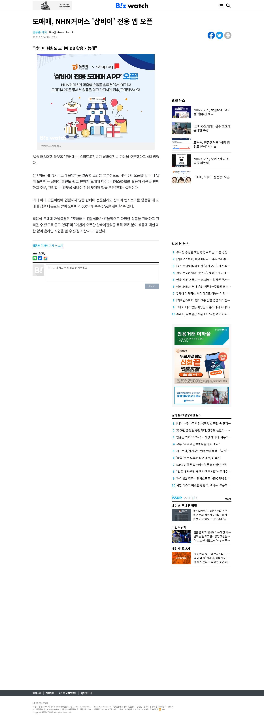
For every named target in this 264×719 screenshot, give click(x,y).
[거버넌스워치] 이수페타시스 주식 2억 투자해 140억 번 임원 (212, 259)
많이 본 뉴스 (180, 243)
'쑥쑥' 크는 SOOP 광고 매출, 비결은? (198, 458)
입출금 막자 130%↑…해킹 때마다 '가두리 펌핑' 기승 (209, 437)
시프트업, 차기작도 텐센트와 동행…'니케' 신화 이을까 (209, 451)
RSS (162, 709)
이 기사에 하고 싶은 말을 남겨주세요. (102, 273)
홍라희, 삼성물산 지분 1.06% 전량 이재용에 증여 (206, 314)
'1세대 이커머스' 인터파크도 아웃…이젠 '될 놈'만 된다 (209, 293)
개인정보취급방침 (67, 693)
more (228, 499)
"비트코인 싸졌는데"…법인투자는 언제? (216, 540)
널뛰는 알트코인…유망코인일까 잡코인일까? (218, 536)
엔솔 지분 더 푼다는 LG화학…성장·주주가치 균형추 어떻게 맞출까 (216, 279)
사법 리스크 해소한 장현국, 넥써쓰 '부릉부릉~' (204, 485)
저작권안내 (86, 693)
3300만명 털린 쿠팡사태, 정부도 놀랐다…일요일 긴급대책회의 (214, 430)
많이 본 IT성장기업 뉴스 (186, 415)
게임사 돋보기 (181, 548)
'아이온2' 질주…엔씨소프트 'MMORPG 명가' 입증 (206, 478)
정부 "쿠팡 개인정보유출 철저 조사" (198, 444)
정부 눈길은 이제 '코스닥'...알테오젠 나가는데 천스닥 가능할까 (214, 273)
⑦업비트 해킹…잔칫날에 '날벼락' (212, 519)
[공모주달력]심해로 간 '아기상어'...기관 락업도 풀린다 (209, 266)
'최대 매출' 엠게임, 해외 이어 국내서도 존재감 (219, 558)
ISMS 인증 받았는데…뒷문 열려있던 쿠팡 (201, 464)
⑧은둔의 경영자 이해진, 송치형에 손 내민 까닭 (220, 515)
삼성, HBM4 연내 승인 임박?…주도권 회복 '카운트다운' (210, 286)
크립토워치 (179, 527)
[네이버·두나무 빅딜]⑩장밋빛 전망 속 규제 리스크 (206, 423)
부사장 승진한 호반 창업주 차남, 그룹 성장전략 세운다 (209, 252)
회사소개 (37, 693)
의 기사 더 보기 (48, 245)
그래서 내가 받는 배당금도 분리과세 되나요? (203, 307)
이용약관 (50, 693)
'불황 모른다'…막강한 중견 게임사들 (214, 562)
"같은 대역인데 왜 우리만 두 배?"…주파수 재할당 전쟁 (209, 471)
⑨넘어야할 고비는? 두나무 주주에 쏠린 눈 (217, 511)
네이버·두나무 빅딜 (184, 505)
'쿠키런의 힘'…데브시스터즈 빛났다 (214, 554)
